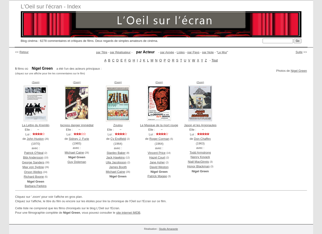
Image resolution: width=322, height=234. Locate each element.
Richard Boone (34, 176)
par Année (167, 52)
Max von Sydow (33, 167)
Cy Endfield (118, 138)
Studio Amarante (168, 228)
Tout (215, 60)
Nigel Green (299, 70)
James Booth (118, 167)
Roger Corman (159, 138)
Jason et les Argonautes (200, 125)
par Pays (193, 52)
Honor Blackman (198, 166)
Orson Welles (33, 172)
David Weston (159, 167)
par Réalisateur (120, 52)
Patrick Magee (157, 176)
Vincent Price (156, 153)
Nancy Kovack (200, 157)
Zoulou (118, 125)
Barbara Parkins (36, 186)
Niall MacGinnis (198, 161)
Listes (181, 52)
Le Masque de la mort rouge (159, 125)
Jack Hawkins (115, 157)
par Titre (101, 52)
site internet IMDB (128, 212)
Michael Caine (74, 152)
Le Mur (222, 52)
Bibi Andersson (33, 157)
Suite (299, 52)
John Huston (35, 138)
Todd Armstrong (200, 152)
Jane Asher (157, 162)
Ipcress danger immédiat (76, 125)
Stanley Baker (116, 153)
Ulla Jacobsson (116, 162)
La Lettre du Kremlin (35, 125)
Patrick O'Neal (33, 153)
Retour (24, 52)
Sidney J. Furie (79, 138)
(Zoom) (35, 82)
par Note (208, 52)
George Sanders (33, 162)
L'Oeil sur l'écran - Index (51, 6)
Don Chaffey (202, 138)
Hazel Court (157, 157)
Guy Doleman (77, 162)
